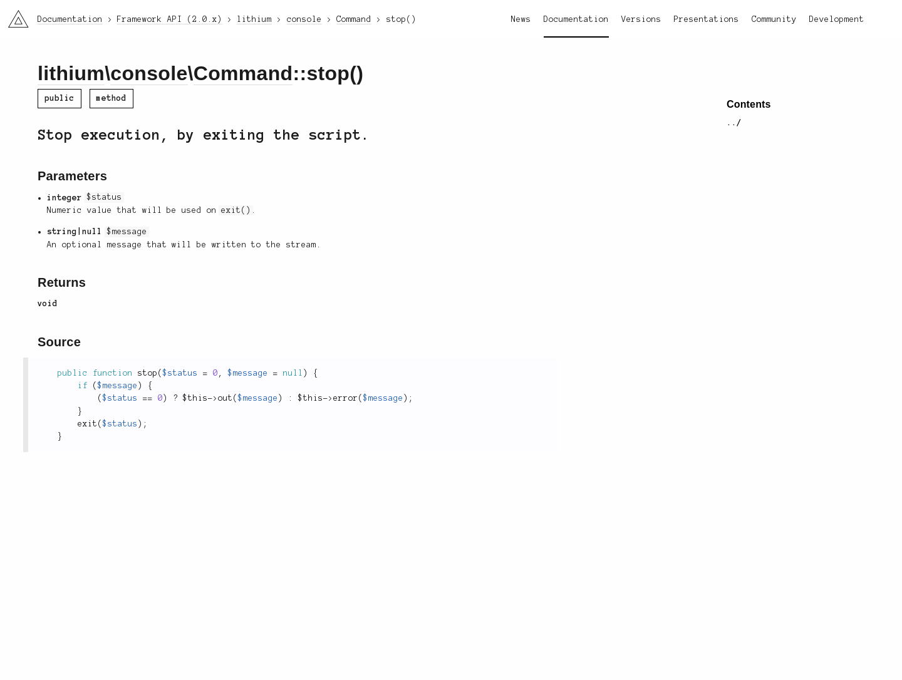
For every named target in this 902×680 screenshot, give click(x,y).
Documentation (576, 19)
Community (774, 19)
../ (734, 122)
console (148, 73)
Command (243, 73)
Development (836, 19)
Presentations (706, 19)
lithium (71, 73)
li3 (13, 15)
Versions (641, 19)
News (521, 19)
